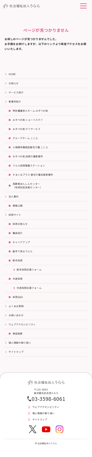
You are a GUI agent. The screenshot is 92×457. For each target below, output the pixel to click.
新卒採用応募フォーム (29, 269)
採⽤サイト (15, 214)
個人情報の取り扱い (20, 342)
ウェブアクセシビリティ (22, 324)
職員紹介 (18, 233)
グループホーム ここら (25, 138)
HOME (12, 74)
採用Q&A (18, 297)
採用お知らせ (20, 224)
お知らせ (14, 83)
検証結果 (18, 333)
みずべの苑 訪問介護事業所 (28, 156)
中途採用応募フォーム (29, 287)
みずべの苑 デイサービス (26, 129)
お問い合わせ (16, 315)
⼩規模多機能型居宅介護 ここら (30, 147)
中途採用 (18, 278)
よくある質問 (16, 306)
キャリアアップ (21, 242)
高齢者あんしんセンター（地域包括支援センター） (27, 185)
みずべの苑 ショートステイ (28, 119)
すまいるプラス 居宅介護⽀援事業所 (33, 174)
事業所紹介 (15, 101)
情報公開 (18, 205)
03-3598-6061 (48, 398)
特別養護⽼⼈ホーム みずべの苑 (30, 110)
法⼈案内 (14, 196)
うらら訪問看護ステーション (29, 165)
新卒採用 (18, 260)
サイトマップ (16, 351)
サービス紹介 (16, 92)
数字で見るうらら (23, 251)
